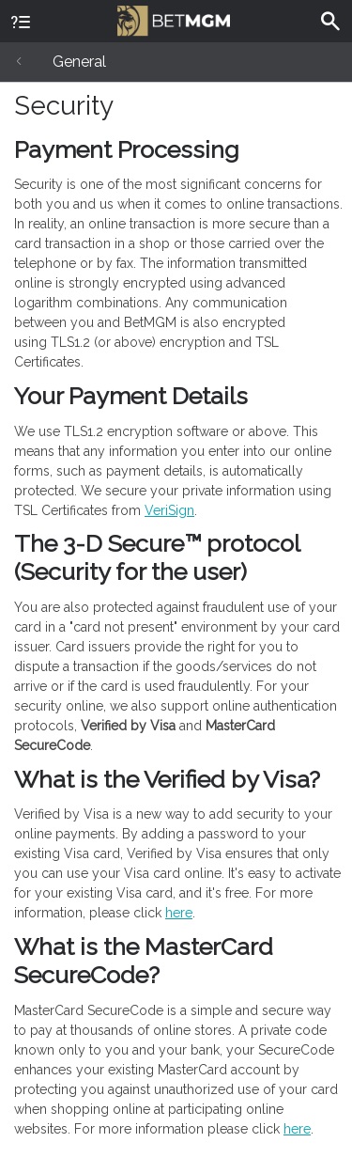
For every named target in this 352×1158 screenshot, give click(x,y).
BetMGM (173, 19)
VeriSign (169, 510)
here (178, 912)
